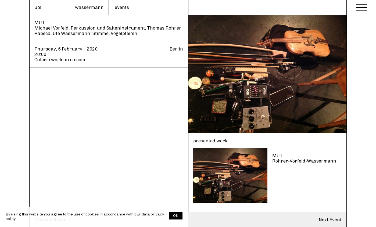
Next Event (330, 219)
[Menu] (361, 6)
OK (175, 215)
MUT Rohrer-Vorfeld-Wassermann (304, 158)
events (122, 7)
